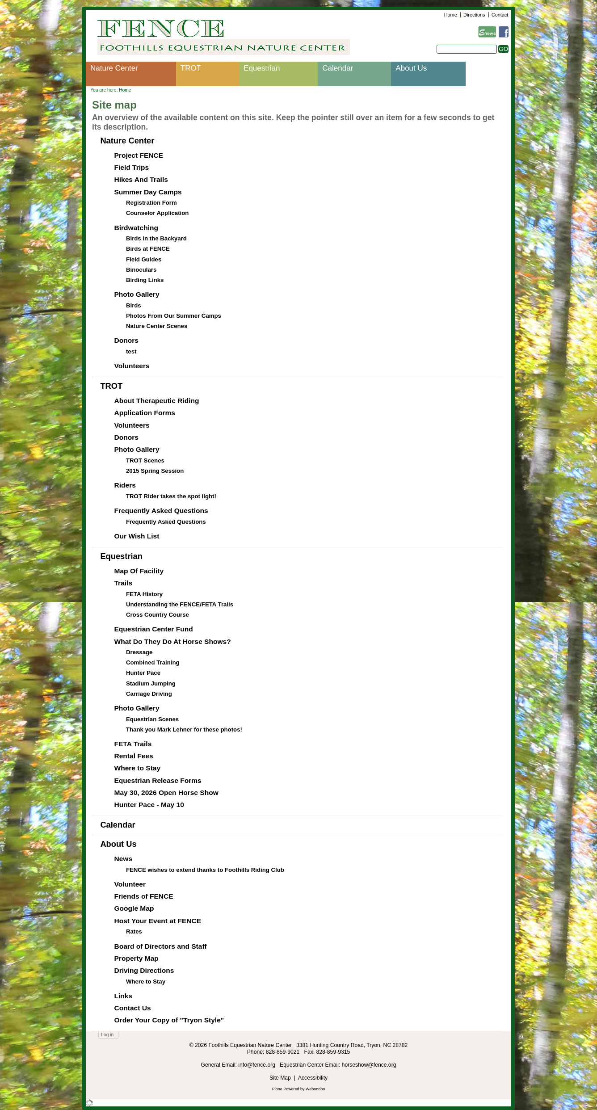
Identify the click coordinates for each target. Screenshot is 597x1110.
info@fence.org (257, 1065)
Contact (500, 14)
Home (450, 14)
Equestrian (262, 68)
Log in (107, 1034)
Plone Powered (285, 1089)
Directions (474, 14)
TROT (191, 68)
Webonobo (315, 1089)
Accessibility (313, 1078)
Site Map (280, 1078)
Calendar (337, 68)
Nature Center (114, 68)
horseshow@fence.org (369, 1065)
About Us (411, 68)
